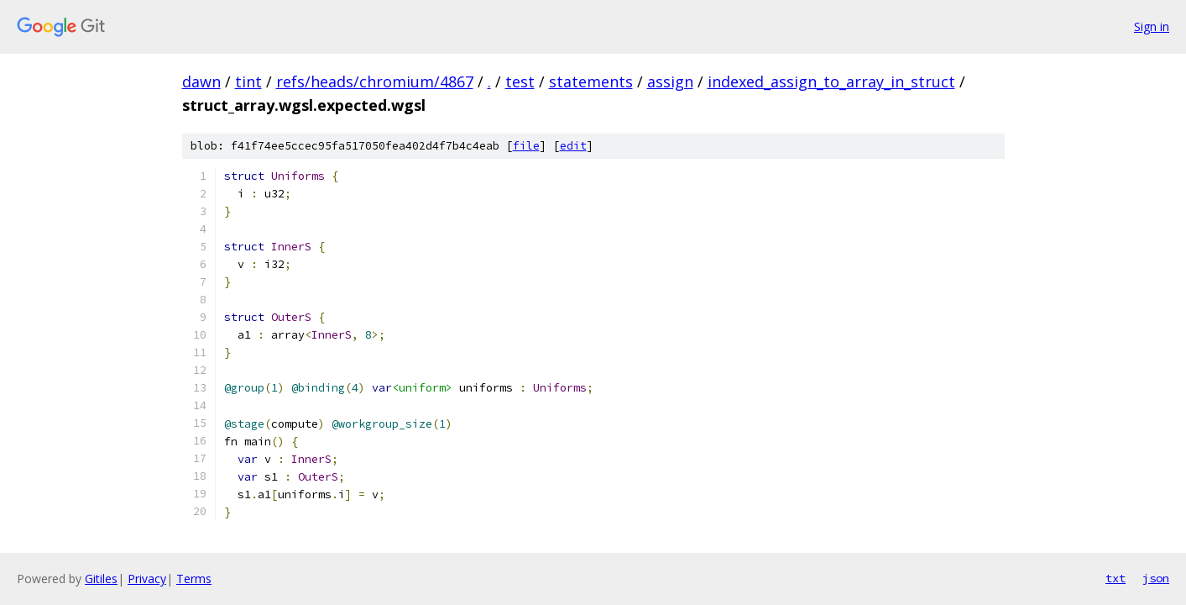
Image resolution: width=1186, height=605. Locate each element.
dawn (201, 81)
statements (591, 81)
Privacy (147, 579)
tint (248, 81)
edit (573, 146)
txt (1115, 578)
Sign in (1151, 26)
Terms (194, 579)
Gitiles (101, 579)
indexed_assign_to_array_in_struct (831, 81)
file (526, 146)
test (520, 81)
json (1155, 578)
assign (670, 81)
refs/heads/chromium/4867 (374, 81)
